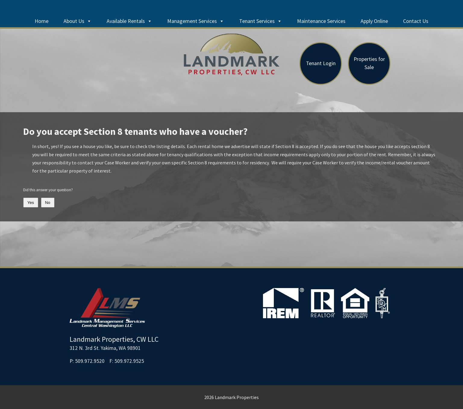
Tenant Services (260, 20)
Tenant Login (321, 63)
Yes (30, 202)
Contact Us (415, 20)
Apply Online (374, 20)
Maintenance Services (321, 20)
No (47, 202)
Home (41, 20)
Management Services (195, 20)
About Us (78, 20)
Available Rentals (129, 20)
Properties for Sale (369, 63)
